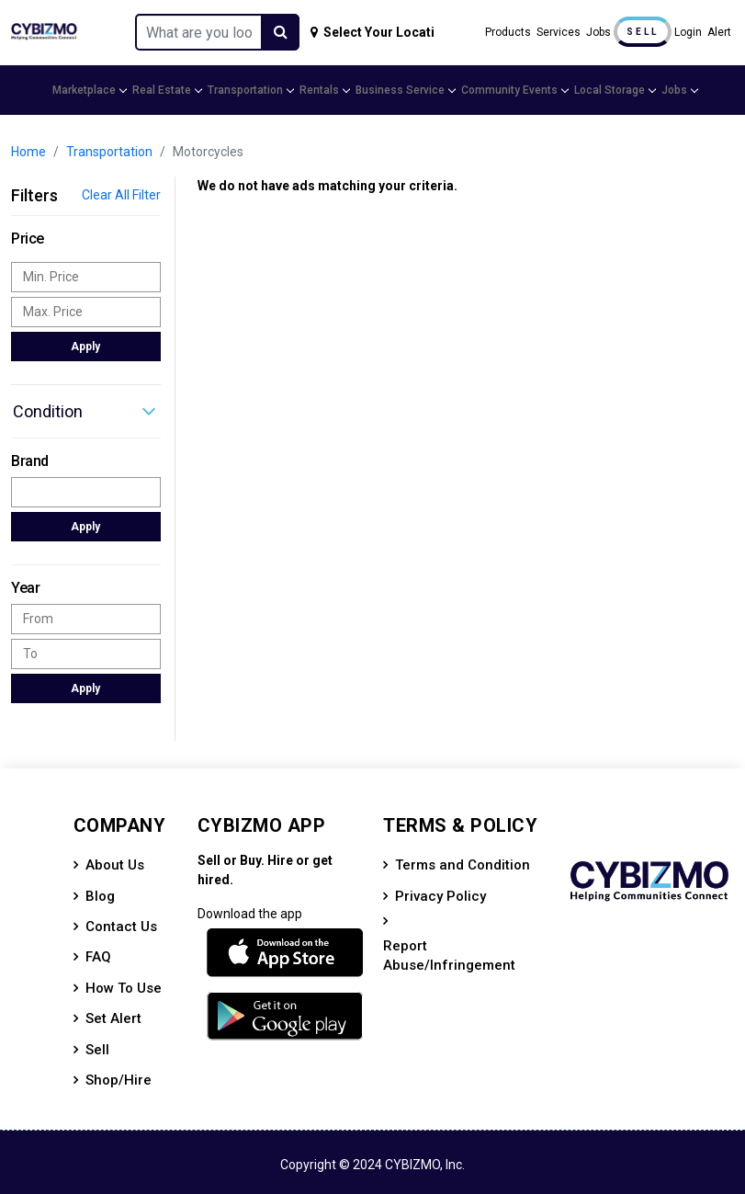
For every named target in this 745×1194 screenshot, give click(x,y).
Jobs (598, 32)
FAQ (98, 957)
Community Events (514, 90)
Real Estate (166, 90)
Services (558, 32)
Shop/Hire (118, 1080)
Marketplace (88, 90)
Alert (719, 32)
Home (28, 151)
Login (688, 32)
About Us (114, 865)
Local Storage (614, 90)
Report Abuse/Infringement (449, 955)
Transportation (250, 90)
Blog (100, 896)
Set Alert (113, 1018)
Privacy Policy (440, 896)
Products (508, 32)
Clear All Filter (121, 195)
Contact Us (121, 926)
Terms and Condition (462, 865)
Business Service (405, 90)
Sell (642, 32)
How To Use (123, 988)
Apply (85, 346)
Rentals (323, 90)
